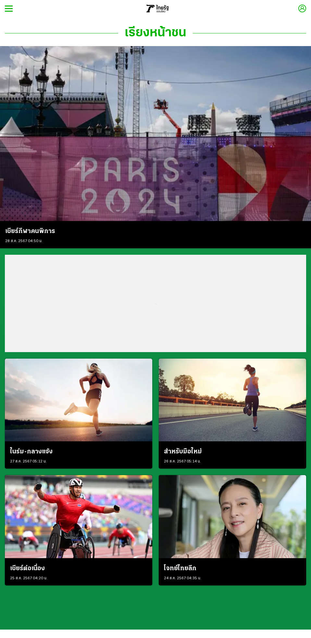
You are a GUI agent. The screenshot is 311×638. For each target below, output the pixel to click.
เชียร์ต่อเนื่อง (27, 568)
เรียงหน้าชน (155, 33)
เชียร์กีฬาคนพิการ (30, 231)
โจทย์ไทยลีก (180, 568)
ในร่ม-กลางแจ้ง (31, 451)
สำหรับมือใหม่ (183, 451)
